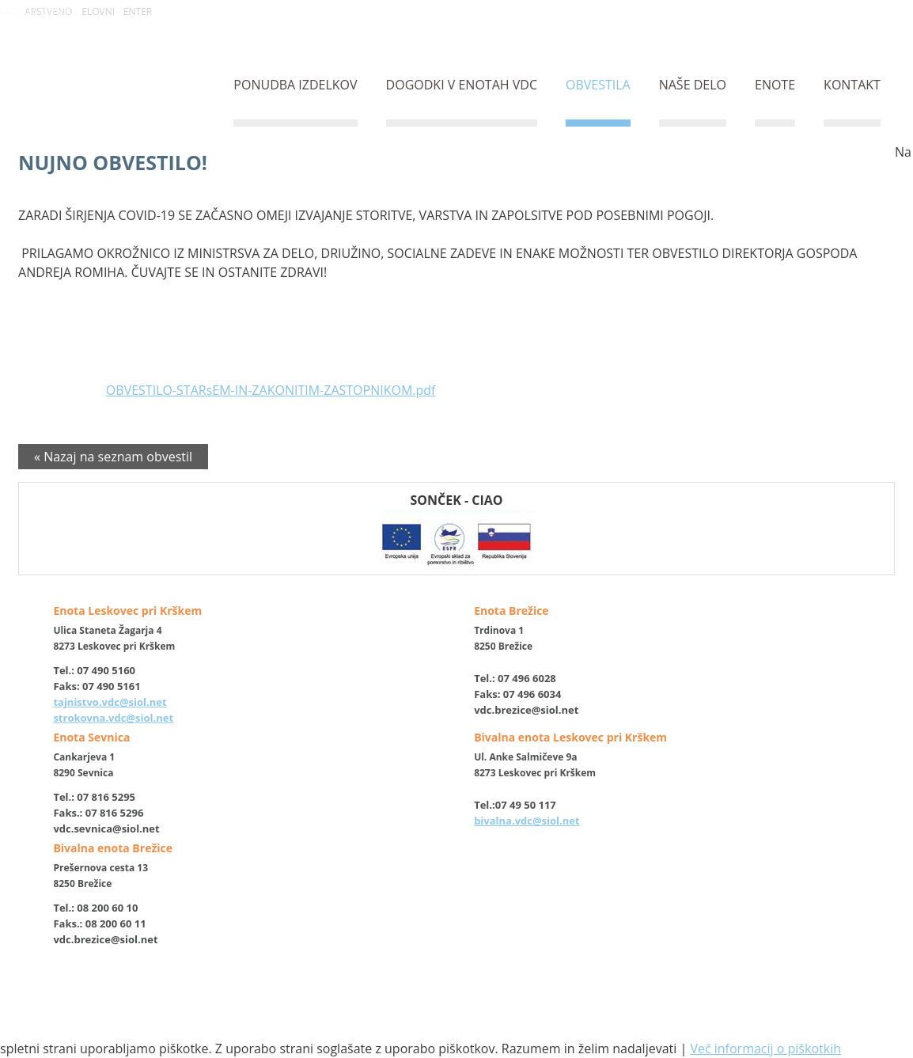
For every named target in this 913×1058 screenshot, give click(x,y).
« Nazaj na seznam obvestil (113, 456)
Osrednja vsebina (35, 9)
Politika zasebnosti (610, 1007)
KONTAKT (852, 84)
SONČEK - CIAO (456, 529)
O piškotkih (378, 1007)
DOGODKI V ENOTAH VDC (461, 84)
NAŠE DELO (692, 84)
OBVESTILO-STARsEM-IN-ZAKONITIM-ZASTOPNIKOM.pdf (271, 390)
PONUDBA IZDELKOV (295, 84)
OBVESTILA (598, 84)
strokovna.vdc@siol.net (113, 718)
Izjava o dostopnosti (713, 1007)
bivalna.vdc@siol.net (527, 820)
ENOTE (775, 84)
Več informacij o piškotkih (765, 1048)
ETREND (476, 1023)
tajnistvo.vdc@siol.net (109, 702)
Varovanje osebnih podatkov (485, 1007)
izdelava (436, 1023)
